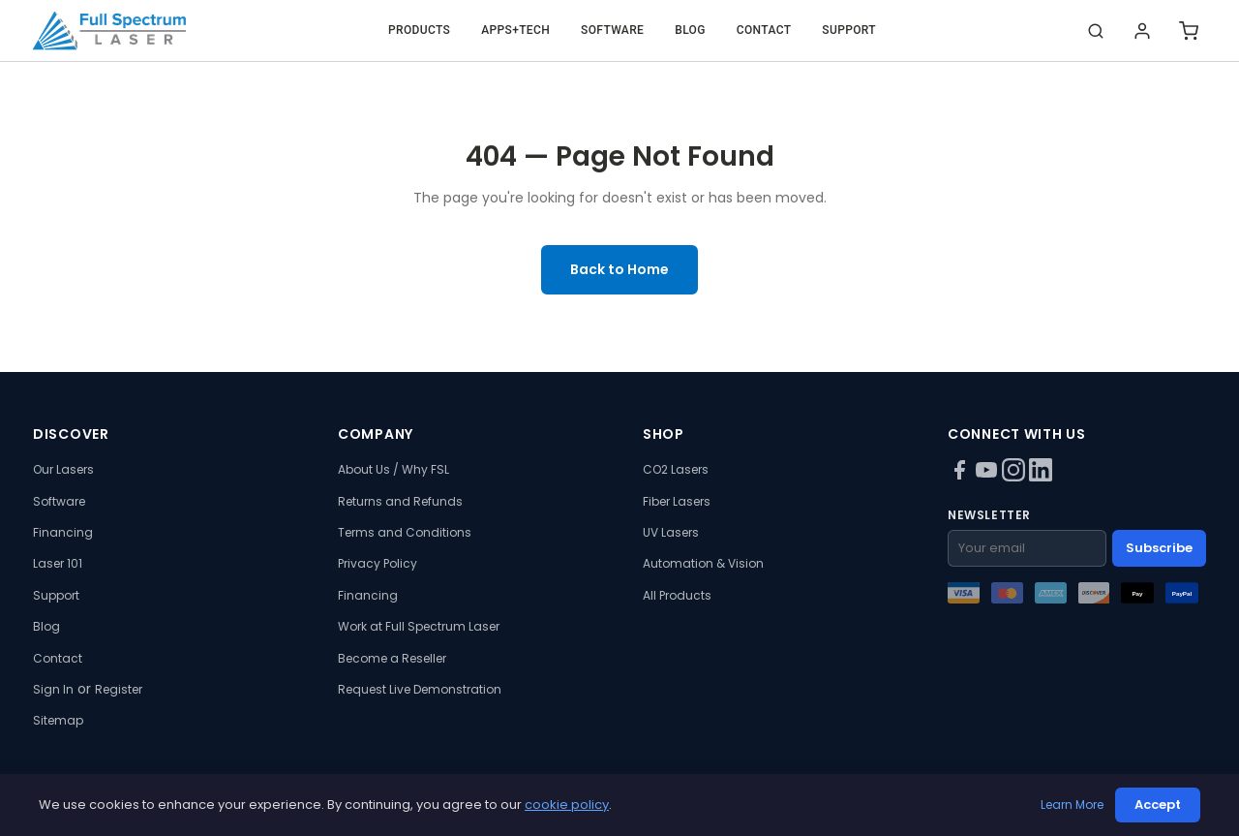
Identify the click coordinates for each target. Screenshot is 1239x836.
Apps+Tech (515, 30)
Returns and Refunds (400, 501)
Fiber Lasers (676, 501)
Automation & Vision (703, 563)
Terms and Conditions (404, 532)
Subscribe (1159, 548)
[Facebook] (961, 476)
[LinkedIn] (1040, 476)
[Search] (1095, 31)
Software (612, 30)
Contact (764, 30)
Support (849, 30)
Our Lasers (63, 469)
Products (419, 30)
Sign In (53, 689)
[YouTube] (988, 476)
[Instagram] (1015, 476)
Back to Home (619, 269)
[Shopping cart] (1188, 31)
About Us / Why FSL (393, 469)
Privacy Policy (377, 563)
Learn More (1072, 804)
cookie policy (567, 804)
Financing (63, 532)
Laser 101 (57, 563)
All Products (677, 595)
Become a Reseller (392, 658)
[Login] (1142, 31)
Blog (690, 30)
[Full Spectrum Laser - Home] (109, 31)
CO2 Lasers (676, 469)
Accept (1157, 804)
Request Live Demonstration (419, 689)
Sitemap (58, 720)
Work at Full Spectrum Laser (418, 626)
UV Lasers (671, 532)
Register (118, 689)
